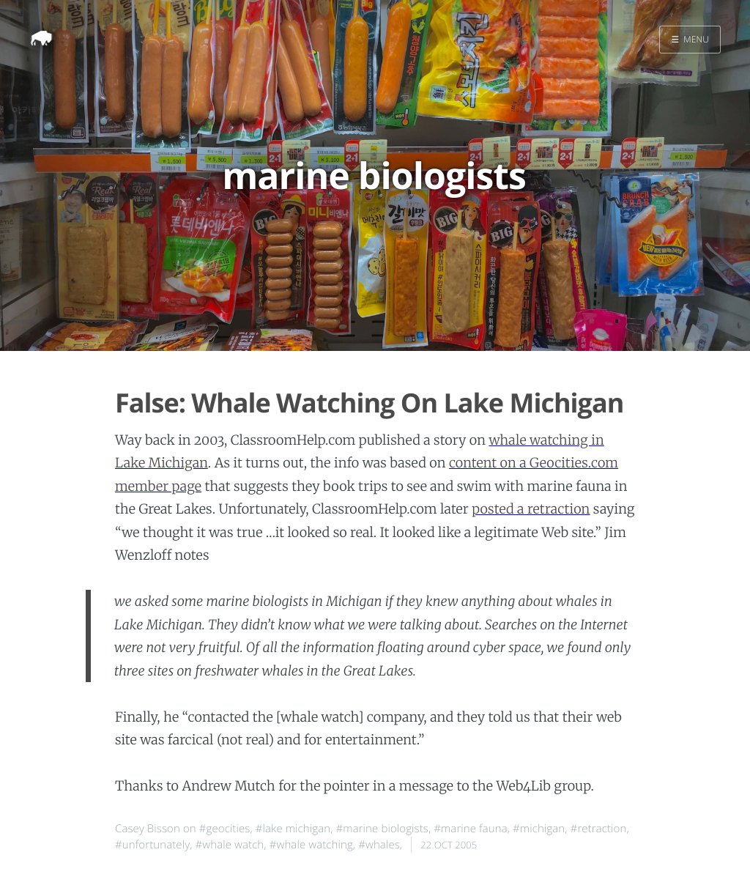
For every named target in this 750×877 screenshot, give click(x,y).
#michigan (539, 828)
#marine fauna (471, 828)
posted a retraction (531, 508)
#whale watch (229, 844)
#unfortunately (152, 844)
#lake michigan (293, 828)
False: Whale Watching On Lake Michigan (369, 403)
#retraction (599, 828)
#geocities (224, 828)
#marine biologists (382, 828)
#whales (379, 844)
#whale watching (311, 844)
